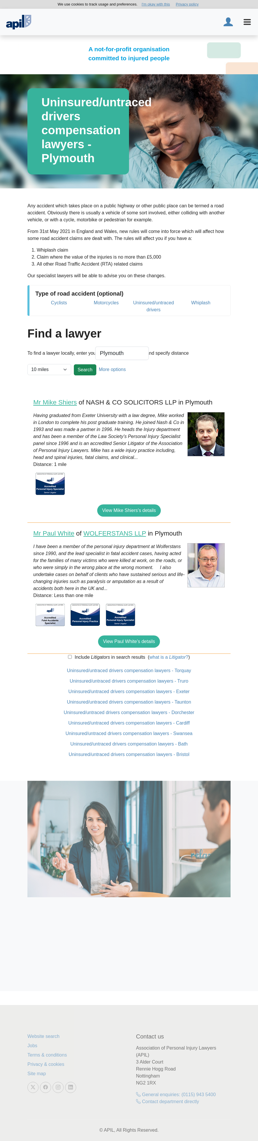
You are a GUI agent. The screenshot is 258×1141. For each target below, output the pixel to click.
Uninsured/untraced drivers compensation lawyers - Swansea (129, 733)
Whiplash (200, 302)
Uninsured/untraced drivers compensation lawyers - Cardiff (129, 722)
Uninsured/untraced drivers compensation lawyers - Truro (129, 681)
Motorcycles (106, 302)
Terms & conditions (47, 1054)
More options (112, 369)
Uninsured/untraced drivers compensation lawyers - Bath (129, 743)
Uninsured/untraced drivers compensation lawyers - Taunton (129, 702)
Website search (43, 1036)
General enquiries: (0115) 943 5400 (176, 1094)
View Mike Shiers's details (129, 510)
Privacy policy (187, 4)
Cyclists (59, 302)
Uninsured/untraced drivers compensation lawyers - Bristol (129, 754)
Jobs (32, 1045)
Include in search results (109, 657)
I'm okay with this (156, 4)
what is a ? (168, 657)
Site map (36, 1073)
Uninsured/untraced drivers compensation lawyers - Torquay (129, 670)
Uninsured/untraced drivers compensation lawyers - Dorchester (129, 712)
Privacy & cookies (45, 1064)
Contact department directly (167, 1101)
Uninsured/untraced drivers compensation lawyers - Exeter (128, 691)
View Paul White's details (129, 641)
